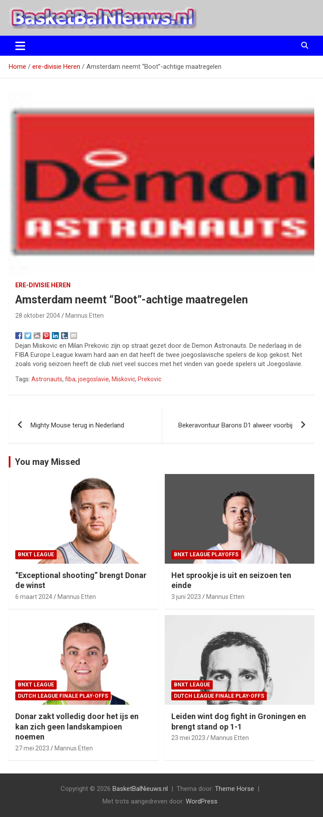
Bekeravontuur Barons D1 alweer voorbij (235, 425)
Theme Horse (234, 789)
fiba (70, 379)
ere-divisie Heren (43, 285)
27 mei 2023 (32, 748)
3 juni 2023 (186, 596)
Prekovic (149, 379)
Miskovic (123, 379)
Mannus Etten (84, 315)
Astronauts (46, 379)
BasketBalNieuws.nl (140, 789)
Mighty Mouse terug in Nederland (77, 425)
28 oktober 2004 (37, 315)
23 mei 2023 (188, 737)
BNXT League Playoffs (206, 554)
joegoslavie (93, 379)
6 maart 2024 (33, 596)
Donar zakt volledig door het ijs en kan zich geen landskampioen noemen (77, 726)
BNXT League (36, 554)
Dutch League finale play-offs (63, 696)
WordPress (202, 801)
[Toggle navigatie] (20, 46)
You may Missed (47, 462)
